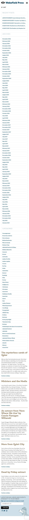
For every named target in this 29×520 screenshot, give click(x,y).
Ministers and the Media (14, 381)
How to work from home (8, 333)
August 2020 (5, 80)
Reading (4, 275)
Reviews (4, 317)
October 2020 (6, 76)
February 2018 (6, 120)
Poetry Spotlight (6, 319)
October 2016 (6, 157)
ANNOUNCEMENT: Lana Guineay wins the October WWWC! (14, 17)
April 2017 (5, 143)
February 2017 (6, 148)
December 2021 (6, 45)
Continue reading (5, 375)
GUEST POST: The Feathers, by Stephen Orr (13, 28)
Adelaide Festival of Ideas (9, 247)
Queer (4, 298)
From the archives (7, 235)
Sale (3, 301)
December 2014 (6, 187)
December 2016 (6, 153)
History (4, 345)
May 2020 (5, 87)
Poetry (4, 280)
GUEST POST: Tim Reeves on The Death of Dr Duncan (14, 25)
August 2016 (5, 162)
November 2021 (6, 48)
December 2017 (6, 125)
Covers (4, 263)
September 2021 (6, 52)
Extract (4, 273)
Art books (5, 256)
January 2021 (6, 69)
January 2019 (6, 106)
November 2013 (6, 218)
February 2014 (6, 211)
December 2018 (6, 108)
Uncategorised (6, 233)
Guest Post (5, 347)
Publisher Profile (7, 294)
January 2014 (5, 213)
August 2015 (5, 176)
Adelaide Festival (7, 328)
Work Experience (7, 305)
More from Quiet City (12, 444)
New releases (5, 238)
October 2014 (5, 192)
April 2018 (5, 118)
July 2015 (4, 178)
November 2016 (6, 155)
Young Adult (5, 310)
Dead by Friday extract (13, 472)
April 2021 (5, 62)
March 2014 (5, 208)
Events (4, 254)
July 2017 (4, 136)
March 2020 (5, 92)
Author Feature (6, 303)
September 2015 (6, 174)
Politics (4, 314)
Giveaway (5, 289)
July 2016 (4, 164)
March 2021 (5, 64)
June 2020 (5, 85)
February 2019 (6, 104)
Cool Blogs (5, 307)
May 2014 (4, 204)
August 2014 (5, 197)
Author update (6, 261)
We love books (6, 242)
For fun (4, 266)
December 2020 (6, 71)
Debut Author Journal (8, 340)
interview (5, 291)
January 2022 (6, 43)
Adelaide (4, 331)
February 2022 (6, 41)
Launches (5, 296)
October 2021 (6, 50)
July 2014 (4, 199)
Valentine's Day (6, 321)
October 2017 (5, 129)
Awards (4, 342)
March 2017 (5, 146)
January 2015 (6, 185)
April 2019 (5, 99)
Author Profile (6, 259)
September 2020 (6, 78)
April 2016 (5, 169)
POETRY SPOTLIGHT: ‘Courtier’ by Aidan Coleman (14, 20)
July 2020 (5, 83)
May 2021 (4, 59)
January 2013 (6, 222)
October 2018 (5, 113)
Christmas (5, 287)
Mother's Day (5, 245)
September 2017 (6, 132)
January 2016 (6, 171)
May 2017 (4, 141)
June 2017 (5, 139)
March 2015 (5, 181)
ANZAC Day (5, 312)
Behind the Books (7, 240)
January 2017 (6, 150)
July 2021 (4, 57)
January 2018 (6, 122)
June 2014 (5, 201)
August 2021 (5, 55)
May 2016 (4, 167)
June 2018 (5, 115)
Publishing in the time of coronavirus (12, 326)
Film (3, 277)
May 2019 (4, 97)
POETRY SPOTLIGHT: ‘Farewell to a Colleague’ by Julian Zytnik (14, 23)
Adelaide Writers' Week (8, 338)
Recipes (4, 324)
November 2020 (6, 73)
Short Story (5, 282)
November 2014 (6, 190)
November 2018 (6, 111)
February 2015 (6, 183)
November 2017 (6, 127)
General (4, 252)
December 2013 (6, 215)
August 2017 (5, 134)
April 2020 (5, 90)
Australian (5, 270)
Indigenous (5, 284)
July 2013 (4, 220)
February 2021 (6, 66)
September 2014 (6, 194)
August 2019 (5, 94)
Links (3, 268)
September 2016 (6, 160)
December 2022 (6, 38)
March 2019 (5, 101)
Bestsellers (5, 335)
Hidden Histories (7, 249)
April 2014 (5, 206)
